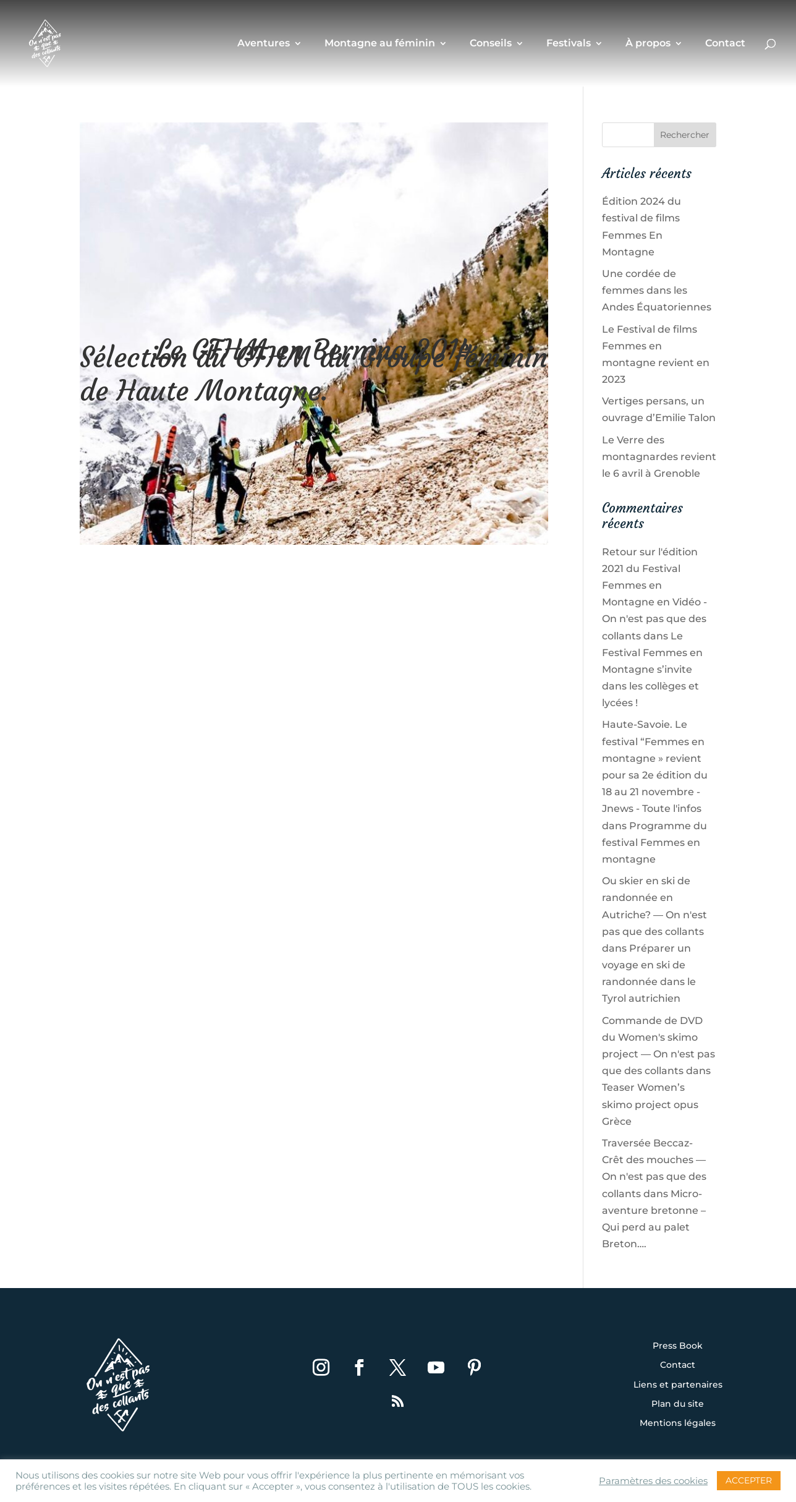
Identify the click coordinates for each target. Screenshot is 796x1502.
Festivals (568, 44)
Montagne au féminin (379, 44)
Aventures (263, 44)
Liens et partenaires (677, 1385)
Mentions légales (678, 1423)
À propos (648, 44)
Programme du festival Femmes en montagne (654, 842)
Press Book (678, 1346)
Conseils (491, 44)
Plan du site (677, 1404)
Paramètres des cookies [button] (653, 1481)
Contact (725, 44)
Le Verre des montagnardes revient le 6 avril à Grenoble (659, 456)
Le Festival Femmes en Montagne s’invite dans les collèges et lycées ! (652, 669)
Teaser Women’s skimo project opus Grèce (650, 1104)
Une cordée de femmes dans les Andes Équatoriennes (656, 290)
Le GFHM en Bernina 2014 (314, 350)
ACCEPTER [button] (749, 1480)
